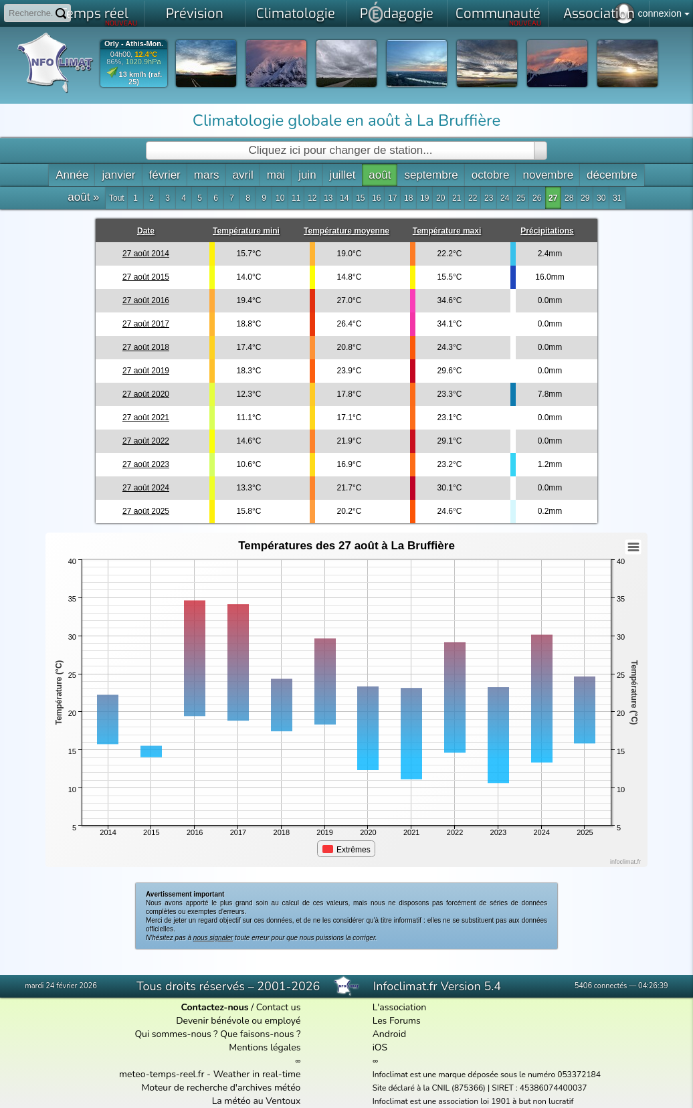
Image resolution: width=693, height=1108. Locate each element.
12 (312, 198)
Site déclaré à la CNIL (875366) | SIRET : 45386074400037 (480, 1088)
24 (504, 198)
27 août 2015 (145, 277)
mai (276, 175)
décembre (612, 175)
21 (456, 198)
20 (440, 198)
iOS (380, 1047)
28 (569, 198)
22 (472, 198)
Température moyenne (346, 231)
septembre (431, 175)
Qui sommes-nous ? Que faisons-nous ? (217, 1034)
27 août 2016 (145, 300)
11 (296, 198)
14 (344, 198)
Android (389, 1034)
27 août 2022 (145, 441)
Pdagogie (396, 12)
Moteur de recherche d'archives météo (220, 1087)
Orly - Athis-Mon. (133, 44)
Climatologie (295, 14)
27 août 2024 (145, 487)
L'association (400, 1007)
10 (280, 198)
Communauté (499, 16)
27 (553, 198)
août (380, 175)
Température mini (246, 231)
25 (520, 198)
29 (585, 198)
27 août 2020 (145, 394)
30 (601, 198)
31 (617, 198)
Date (146, 231)
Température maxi (447, 231)
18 (408, 198)
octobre (491, 175)
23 (488, 198)
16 (376, 198)
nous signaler (213, 937)
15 (360, 198)
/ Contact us (240, 1007)
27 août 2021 (145, 417)
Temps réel (99, 16)
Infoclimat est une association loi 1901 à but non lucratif (473, 1101)
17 (392, 198)
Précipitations (546, 231)
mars (206, 175)
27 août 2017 (145, 324)
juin (307, 175)
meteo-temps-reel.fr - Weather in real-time (209, 1074)
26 (536, 198)
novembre (547, 175)
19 (424, 198)
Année (72, 175)
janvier (118, 175)
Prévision (194, 14)
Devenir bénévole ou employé (238, 1020)
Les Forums (397, 1020)
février (165, 175)
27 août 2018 (145, 347)
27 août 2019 (145, 370)
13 (328, 198)
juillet (343, 175)
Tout (116, 198)
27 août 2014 (145, 253)
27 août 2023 (145, 464)
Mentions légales (264, 1047)
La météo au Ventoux (256, 1101)
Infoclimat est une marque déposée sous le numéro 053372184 (487, 1074)
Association (599, 14)
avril (243, 175)
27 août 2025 (145, 511)
